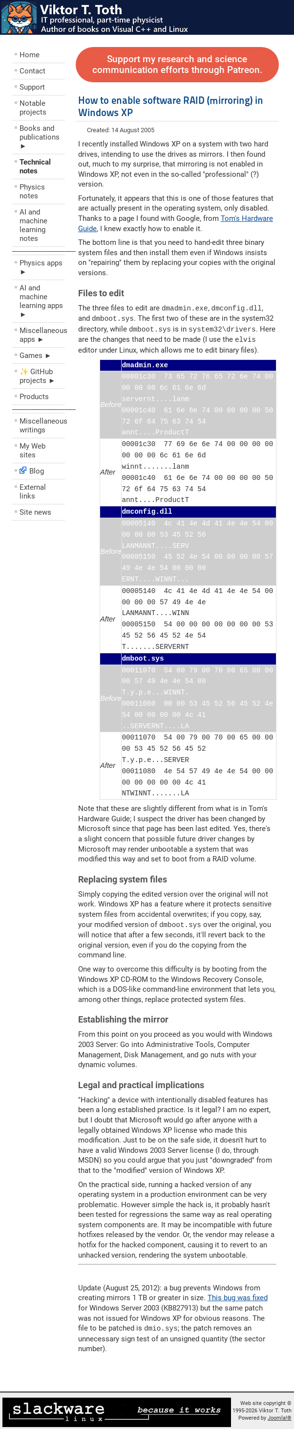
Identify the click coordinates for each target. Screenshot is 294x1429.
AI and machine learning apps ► (41, 301)
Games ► (36, 355)
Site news (35, 512)
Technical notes (35, 166)
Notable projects (33, 108)
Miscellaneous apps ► (42, 335)
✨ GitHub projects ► (38, 376)
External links (33, 491)
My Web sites (32, 450)
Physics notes (32, 191)
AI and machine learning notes (33, 225)
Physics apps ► (41, 267)
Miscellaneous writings (42, 425)
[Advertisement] (71, 595)
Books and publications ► (40, 137)
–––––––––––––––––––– (52, 251)
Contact (32, 71)
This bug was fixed (238, 1295)
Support (32, 87)
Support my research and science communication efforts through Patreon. (177, 64)
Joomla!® (280, 1415)
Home (30, 54)
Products (34, 396)
